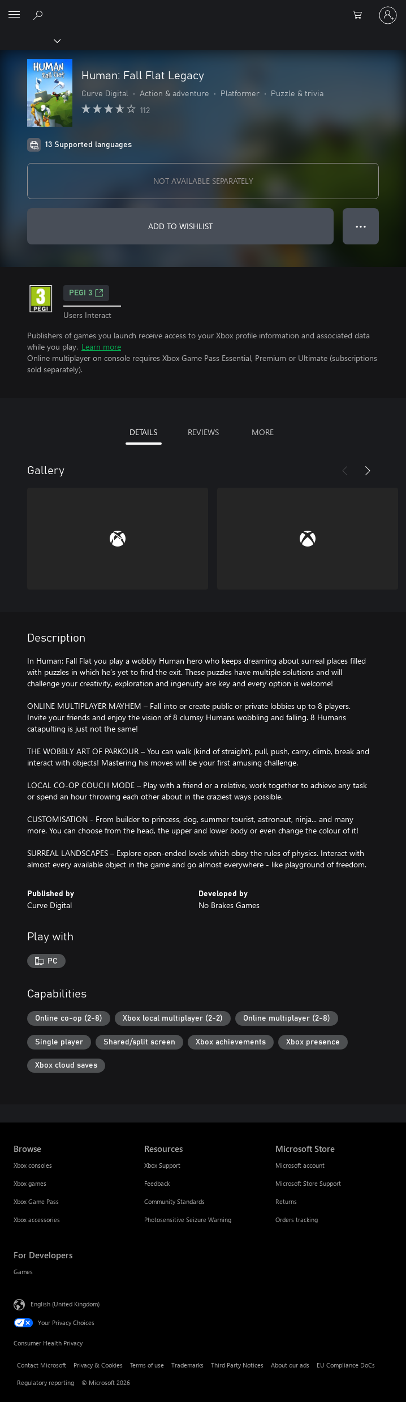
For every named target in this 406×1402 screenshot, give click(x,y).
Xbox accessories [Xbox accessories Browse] (37, 1219)
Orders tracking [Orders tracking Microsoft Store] (296, 1219)
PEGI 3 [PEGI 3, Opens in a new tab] (86, 293)
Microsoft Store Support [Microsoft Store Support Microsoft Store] (308, 1183)
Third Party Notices (237, 1365)
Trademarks (187, 1365)
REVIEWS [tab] (203, 432)
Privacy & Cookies (98, 1365)
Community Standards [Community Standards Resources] (174, 1201)
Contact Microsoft (41, 1365)
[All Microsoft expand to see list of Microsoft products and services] (14, 15)
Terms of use (147, 1365)
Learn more (101, 346)
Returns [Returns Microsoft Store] (286, 1201)
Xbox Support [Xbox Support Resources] (162, 1165)
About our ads (290, 1365)
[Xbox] (29, 40)
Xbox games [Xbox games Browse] (30, 1183)
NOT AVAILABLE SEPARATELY (203, 180)
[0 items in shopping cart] (360, 15)
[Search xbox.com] (39, 15)
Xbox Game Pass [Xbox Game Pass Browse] (36, 1201)
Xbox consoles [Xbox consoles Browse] (33, 1165)
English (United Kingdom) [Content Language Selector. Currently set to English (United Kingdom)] (65, 1304)
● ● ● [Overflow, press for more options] (361, 226)
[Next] (367, 471)
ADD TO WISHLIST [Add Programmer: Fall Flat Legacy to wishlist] (180, 226)
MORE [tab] (263, 432)
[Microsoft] (202, 8)
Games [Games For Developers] (23, 1271)
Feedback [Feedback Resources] (157, 1183)
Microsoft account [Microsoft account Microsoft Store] (300, 1165)
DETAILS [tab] (143, 432)
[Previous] (345, 471)
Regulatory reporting (45, 1382)
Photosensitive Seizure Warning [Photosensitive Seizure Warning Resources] (187, 1219)
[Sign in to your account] (387, 15)
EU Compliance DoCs (346, 1365)
